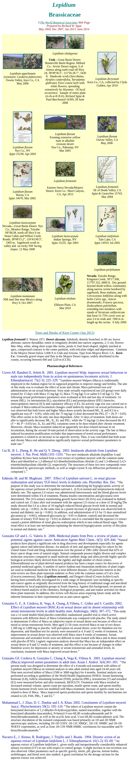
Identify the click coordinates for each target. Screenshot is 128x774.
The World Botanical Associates (59, 22)
